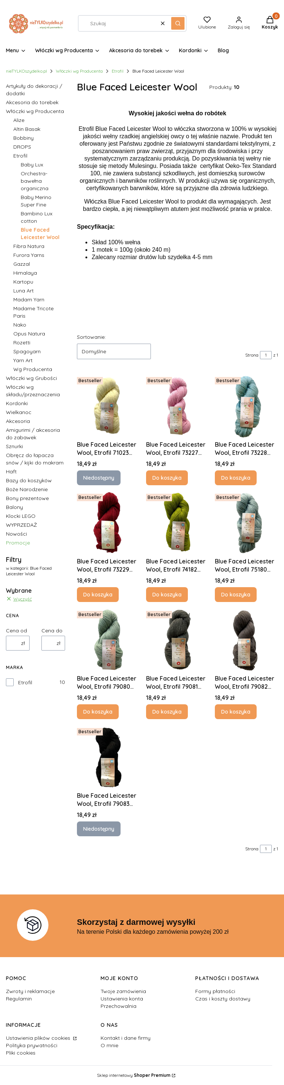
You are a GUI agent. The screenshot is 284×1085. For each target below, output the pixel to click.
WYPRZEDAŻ (21, 525)
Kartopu (23, 281)
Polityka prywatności (31, 1045)
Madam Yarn (28, 299)
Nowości (16, 533)
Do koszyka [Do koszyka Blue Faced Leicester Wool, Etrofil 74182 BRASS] (167, 594)
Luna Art (23, 290)
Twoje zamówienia (123, 991)
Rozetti (21, 342)
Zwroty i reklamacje (30, 991)
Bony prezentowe (27, 498)
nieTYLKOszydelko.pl (26, 71)
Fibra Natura (28, 246)
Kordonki (17, 403)
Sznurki (14, 446)
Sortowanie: (91, 337)
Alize (18, 120)
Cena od (16, 630)
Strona (251, 355)
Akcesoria (18, 421)
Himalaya (25, 272)
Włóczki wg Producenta (79, 71)
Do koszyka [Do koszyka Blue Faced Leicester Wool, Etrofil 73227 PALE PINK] (167, 477)
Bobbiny (23, 138)
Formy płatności (215, 991)
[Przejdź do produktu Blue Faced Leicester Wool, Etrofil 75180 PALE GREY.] (246, 522)
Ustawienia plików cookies (39, 1038)
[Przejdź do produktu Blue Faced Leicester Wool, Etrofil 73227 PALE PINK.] (177, 405)
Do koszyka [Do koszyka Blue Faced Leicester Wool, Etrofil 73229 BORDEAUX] (97, 594)
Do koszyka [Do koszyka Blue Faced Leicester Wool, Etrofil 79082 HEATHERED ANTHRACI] (235, 711)
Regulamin (19, 998)
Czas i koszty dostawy (222, 998)
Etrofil (118, 71)
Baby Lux (32, 164)
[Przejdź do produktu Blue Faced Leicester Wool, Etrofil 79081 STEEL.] (177, 639)
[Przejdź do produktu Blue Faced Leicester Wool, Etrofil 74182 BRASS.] (177, 522)
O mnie (109, 1045)
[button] (178, 23)
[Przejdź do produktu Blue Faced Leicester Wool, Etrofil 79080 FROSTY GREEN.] (108, 639)
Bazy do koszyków (29, 480)
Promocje (18, 542)
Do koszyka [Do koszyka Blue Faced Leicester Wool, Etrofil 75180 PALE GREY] (235, 594)
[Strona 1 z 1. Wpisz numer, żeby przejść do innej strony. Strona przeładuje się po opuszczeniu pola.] (266, 355)
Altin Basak (26, 129)
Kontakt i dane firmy (126, 1038)
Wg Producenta (32, 369)
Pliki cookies (21, 1052)
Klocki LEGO (21, 516)
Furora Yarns (28, 255)
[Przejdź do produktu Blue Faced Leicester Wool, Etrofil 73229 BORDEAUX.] (108, 522)
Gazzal (21, 264)
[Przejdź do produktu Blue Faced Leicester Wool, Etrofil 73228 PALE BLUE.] (246, 405)
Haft (11, 471)
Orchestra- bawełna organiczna (34, 181)
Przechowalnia (118, 1006)
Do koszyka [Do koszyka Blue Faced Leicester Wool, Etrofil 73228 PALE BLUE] (235, 477)
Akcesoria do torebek (32, 102)
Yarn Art (23, 360)
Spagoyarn (27, 351)
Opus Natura (29, 333)
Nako (19, 324)
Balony (14, 507)
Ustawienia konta (122, 998)
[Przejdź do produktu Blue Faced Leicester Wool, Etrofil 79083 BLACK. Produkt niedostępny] (108, 756)
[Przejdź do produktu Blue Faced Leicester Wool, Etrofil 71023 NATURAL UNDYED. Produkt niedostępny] (108, 405)
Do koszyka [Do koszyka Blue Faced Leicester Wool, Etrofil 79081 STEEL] (167, 711)
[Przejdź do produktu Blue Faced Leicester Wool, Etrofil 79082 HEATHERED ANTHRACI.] (246, 639)
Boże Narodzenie (27, 489)
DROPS (22, 146)
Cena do (51, 630)
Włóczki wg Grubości (31, 378)
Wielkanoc (18, 412)
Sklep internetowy (133, 1075)
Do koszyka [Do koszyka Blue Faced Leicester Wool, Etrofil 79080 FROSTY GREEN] (97, 711)
